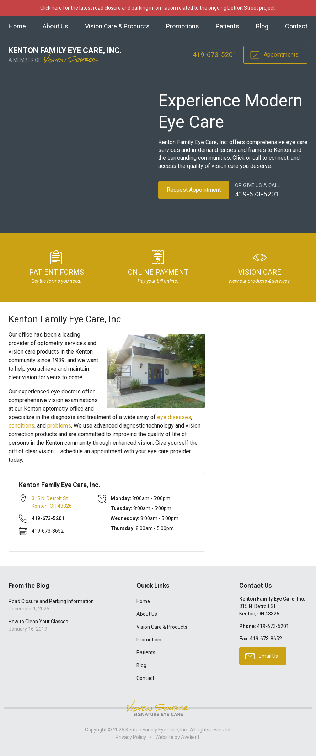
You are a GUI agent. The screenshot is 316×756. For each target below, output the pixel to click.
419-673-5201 (215, 55)
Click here (51, 8)
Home (17, 26)
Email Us (261, 656)
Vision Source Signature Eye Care (158, 707)
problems (59, 425)
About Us (55, 26)
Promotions (182, 26)
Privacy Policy (131, 737)
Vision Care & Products (117, 26)
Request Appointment (194, 189)
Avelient (190, 737)
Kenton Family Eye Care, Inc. (156, 730)
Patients (227, 26)
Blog (262, 26)
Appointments (274, 54)
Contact (296, 26)
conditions (21, 425)
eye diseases (174, 417)
